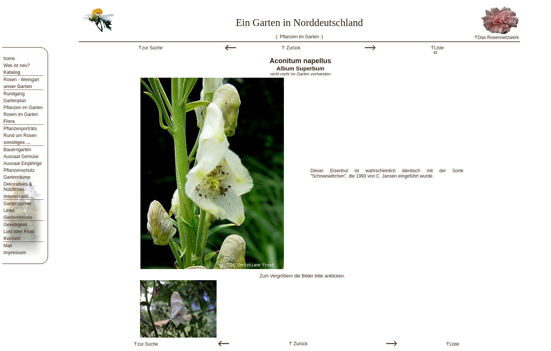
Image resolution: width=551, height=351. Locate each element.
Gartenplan (14, 100)
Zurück (292, 48)
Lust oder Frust (18, 231)
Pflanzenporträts (20, 128)
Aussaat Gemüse (21, 156)
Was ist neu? (16, 65)
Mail (7, 245)
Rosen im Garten (20, 114)
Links (8, 210)
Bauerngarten (17, 149)
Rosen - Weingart (21, 79)
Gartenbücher (17, 203)
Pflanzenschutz (18, 170)
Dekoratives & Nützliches (17, 186)
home (9, 58)
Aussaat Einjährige (22, 163)
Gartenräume (17, 177)
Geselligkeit (15, 224)
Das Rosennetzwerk (496, 37)
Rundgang (13, 93)
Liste (439, 48)
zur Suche (152, 48)
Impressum (14, 252)
